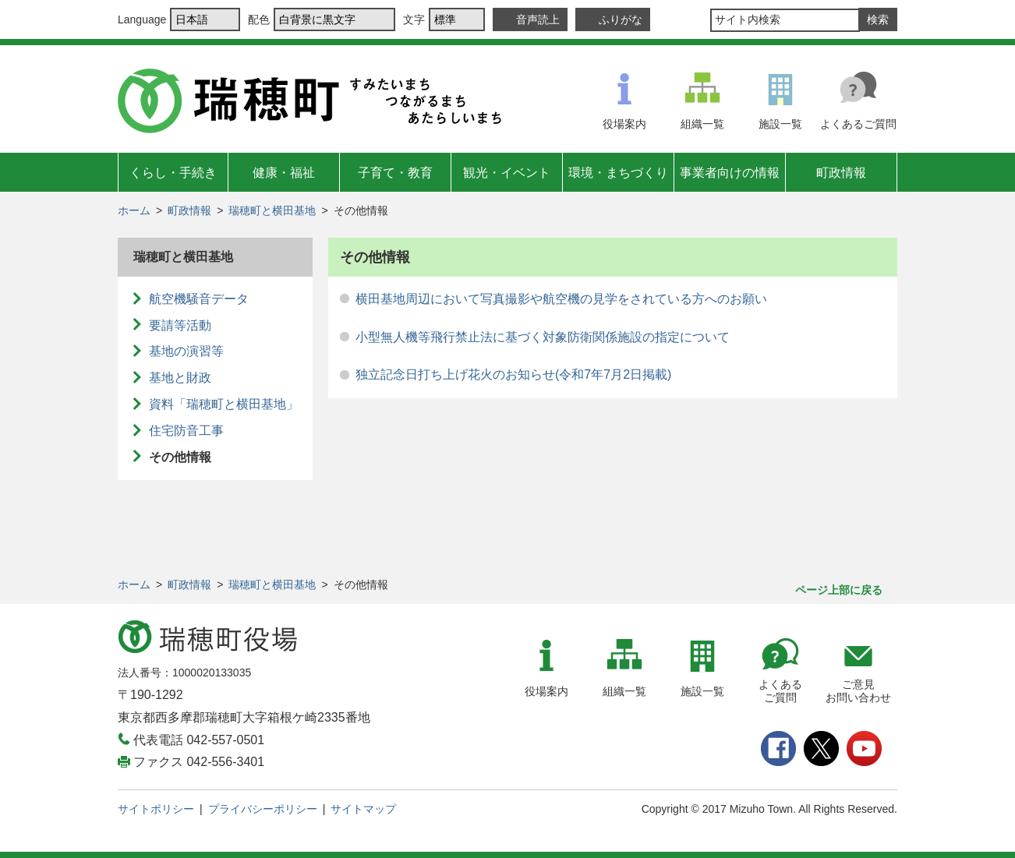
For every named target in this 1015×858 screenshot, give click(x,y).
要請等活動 (180, 325)
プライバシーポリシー (262, 809)
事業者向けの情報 (730, 172)
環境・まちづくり (618, 172)
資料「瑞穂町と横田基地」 (224, 404)
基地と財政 (180, 377)
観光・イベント (506, 172)
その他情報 (180, 457)
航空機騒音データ (199, 298)
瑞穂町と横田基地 (272, 210)
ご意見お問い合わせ (858, 691)
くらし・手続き (173, 172)
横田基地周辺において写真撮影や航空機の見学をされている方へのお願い (561, 298)
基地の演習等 (186, 351)
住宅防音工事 (186, 430)
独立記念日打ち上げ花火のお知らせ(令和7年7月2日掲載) (513, 374)
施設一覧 (780, 124)
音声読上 (538, 19)
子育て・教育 (395, 172)
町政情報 (841, 172)
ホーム (134, 210)
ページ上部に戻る (838, 590)
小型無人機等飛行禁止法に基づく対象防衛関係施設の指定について (542, 337)
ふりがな (620, 19)
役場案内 (624, 124)
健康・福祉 (284, 172)
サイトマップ (363, 809)
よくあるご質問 (858, 124)
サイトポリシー (156, 809)
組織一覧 (702, 124)
